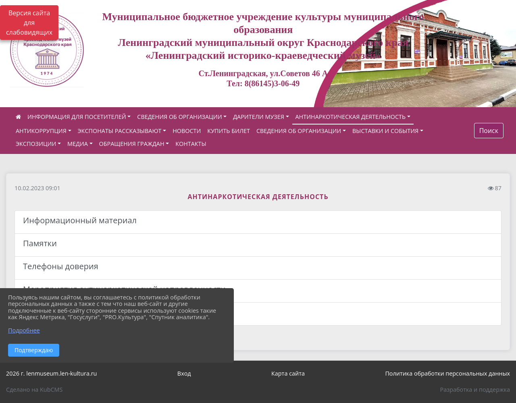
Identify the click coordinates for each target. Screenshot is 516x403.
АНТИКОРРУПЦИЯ (41, 131)
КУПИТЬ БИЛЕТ (228, 131)
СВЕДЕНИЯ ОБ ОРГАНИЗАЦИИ (179, 116)
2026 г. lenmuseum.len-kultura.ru (51, 373)
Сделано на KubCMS (34, 389)
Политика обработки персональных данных (447, 373)
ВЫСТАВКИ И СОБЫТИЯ (385, 131)
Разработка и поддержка (475, 389)
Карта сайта (288, 373)
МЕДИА (77, 143)
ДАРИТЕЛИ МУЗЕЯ (258, 116)
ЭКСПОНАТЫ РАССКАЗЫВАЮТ (120, 131)
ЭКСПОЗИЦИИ (36, 143)
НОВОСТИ (187, 131)
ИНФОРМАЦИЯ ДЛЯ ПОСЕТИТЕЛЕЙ (76, 116)
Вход (184, 373)
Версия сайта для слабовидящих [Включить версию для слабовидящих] (29, 22)
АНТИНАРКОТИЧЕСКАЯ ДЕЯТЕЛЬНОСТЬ (350, 116)
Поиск (488, 130)
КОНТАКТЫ (190, 143)
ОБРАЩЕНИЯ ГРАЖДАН (131, 143)
